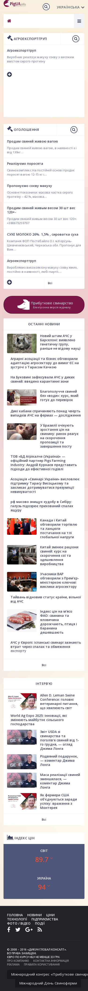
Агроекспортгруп (21, 261)
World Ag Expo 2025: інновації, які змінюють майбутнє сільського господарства (39, 719)
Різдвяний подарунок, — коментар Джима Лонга (59, 760)
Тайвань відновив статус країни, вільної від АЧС (46, 599)
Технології (17, 919)
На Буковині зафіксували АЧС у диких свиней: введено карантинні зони (43, 379)
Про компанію (18, 961)
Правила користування (42, 964)
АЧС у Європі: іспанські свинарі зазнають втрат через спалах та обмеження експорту (46, 646)
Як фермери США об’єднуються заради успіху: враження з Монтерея (58, 801)
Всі (50, 283)
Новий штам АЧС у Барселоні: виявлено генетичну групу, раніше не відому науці (60, 342)
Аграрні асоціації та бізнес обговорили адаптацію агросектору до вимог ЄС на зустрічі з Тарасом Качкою (45, 362)
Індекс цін (20, 837)
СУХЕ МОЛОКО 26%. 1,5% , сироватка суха (42, 234)
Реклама (13, 964)
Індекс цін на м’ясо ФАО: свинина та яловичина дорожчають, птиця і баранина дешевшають (58, 622)
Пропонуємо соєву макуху (29, 185)
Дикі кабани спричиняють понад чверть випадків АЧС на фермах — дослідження (46, 413)
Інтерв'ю (44, 683)
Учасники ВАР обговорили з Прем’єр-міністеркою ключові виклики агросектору (59, 580)
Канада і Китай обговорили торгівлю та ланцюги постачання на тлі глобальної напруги (58, 528)
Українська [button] (71, 7)
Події (40, 923)
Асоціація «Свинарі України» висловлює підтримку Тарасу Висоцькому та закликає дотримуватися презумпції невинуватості (45, 485)
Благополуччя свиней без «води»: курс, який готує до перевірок (59, 395)
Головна (15, 915)
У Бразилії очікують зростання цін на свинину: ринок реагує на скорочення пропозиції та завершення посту (59, 436)
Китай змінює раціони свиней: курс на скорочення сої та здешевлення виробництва (59, 555)
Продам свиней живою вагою (32, 141)
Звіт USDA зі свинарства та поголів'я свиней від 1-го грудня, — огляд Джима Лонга (59, 740)
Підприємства (44, 919)
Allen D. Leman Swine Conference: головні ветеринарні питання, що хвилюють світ (59, 701)
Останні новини (44, 324)
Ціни (50, 915)
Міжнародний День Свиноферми (48, 983)
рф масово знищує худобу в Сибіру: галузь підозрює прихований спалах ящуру (42, 505)
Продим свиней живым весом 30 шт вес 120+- (41, 210)
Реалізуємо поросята (25, 163)
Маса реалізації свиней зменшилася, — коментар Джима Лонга (60, 781)
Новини (34, 915)
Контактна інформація (51, 961)
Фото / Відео (19, 923)
